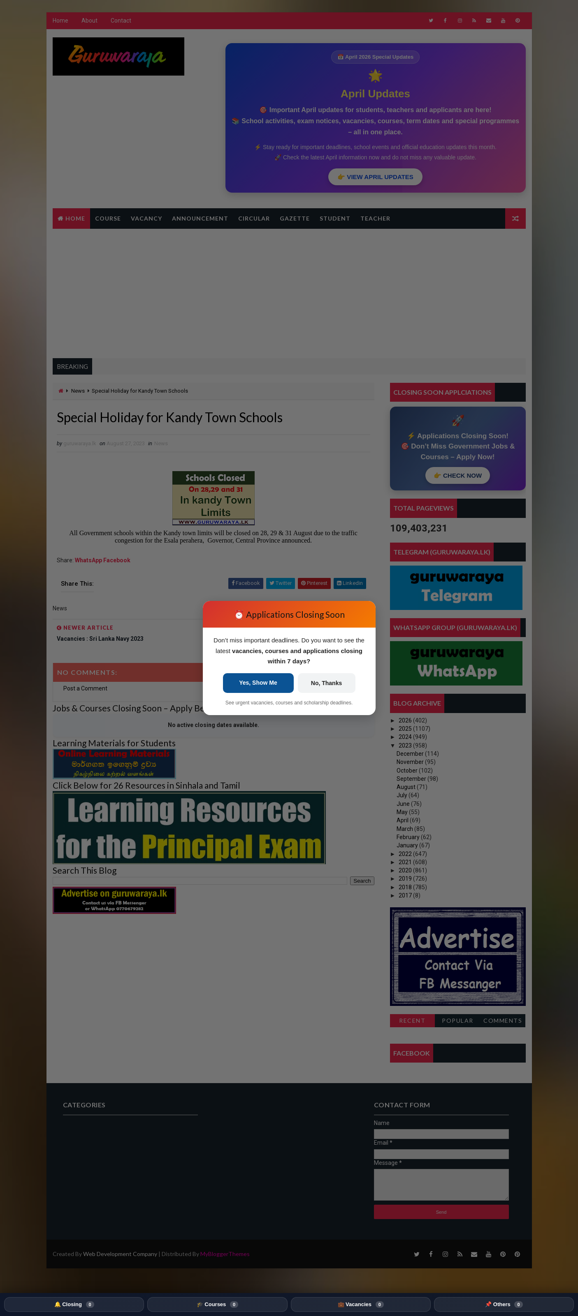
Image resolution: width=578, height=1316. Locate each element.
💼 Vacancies (361, 1304)
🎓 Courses (217, 1304)
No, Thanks (326, 683)
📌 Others (503, 1304)
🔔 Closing (74, 1304)
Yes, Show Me (258, 682)
